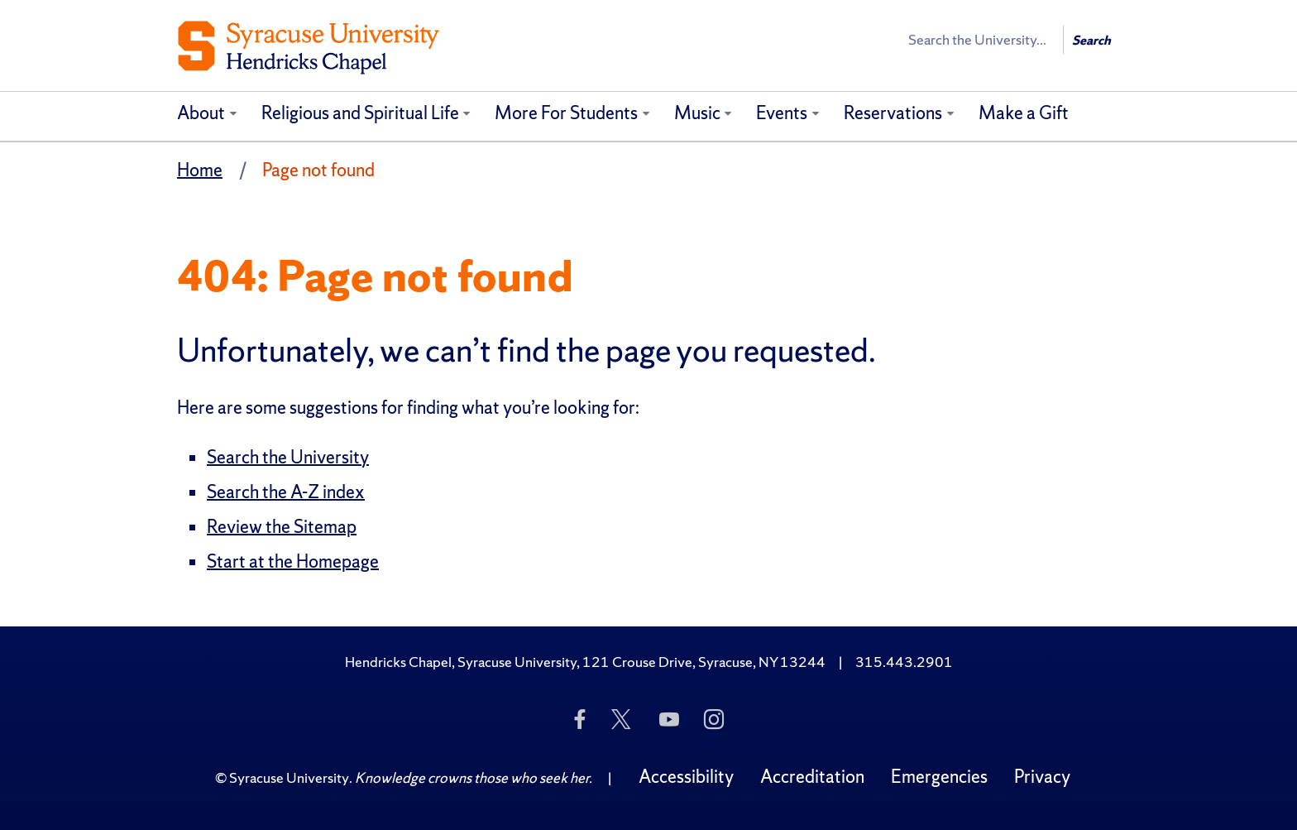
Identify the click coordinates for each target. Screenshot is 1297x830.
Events (781, 113)
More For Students (566, 113)
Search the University (288, 457)
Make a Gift (1024, 113)
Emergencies (939, 777)
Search (1091, 40)
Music (697, 113)
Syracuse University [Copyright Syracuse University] (289, 777)
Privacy (1042, 777)
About (201, 113)
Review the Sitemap (282, 527)
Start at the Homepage (293, 561)
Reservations (893, 113)
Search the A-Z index (286, 492)
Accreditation (812, 777)
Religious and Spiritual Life (360, 113)
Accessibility (686, 777)
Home (200, 170)
